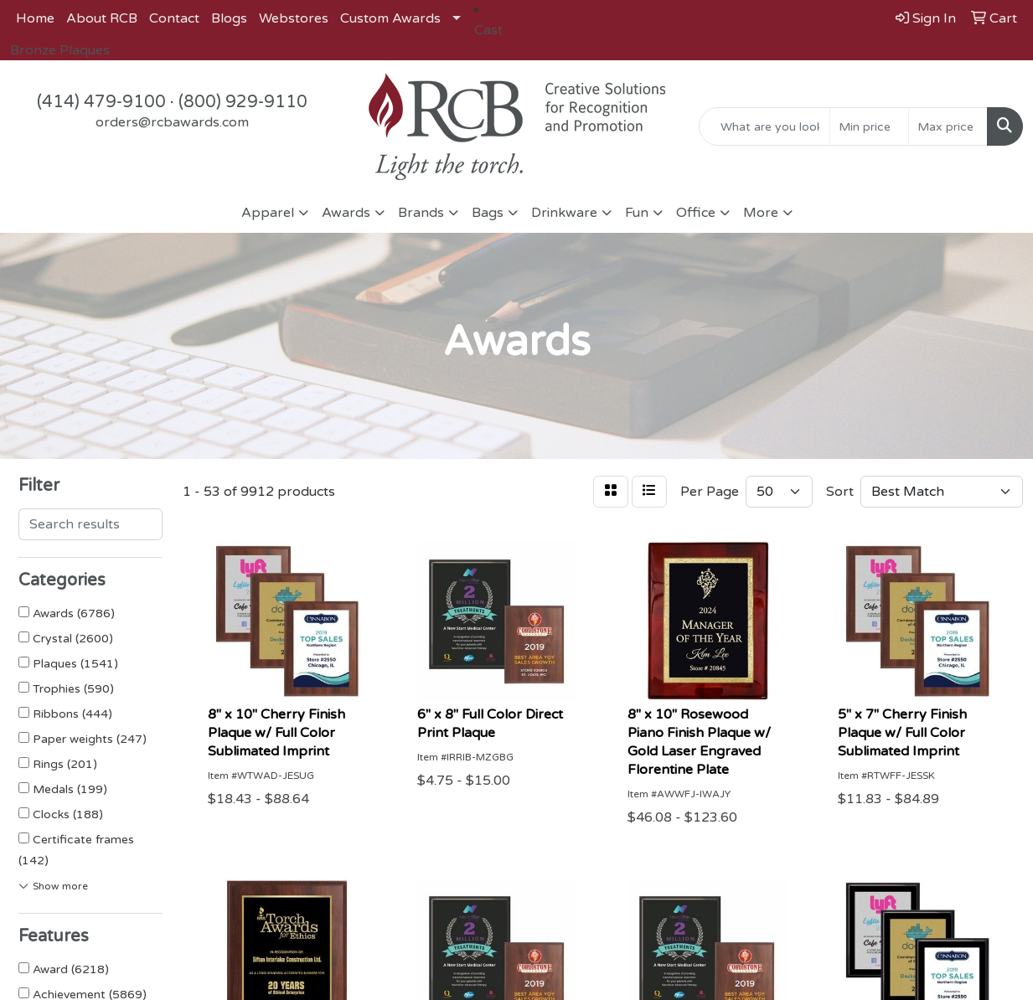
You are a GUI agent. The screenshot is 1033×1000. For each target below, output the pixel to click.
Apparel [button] (267, 212)
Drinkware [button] (564, 212)
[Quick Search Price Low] (869, 126)
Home (35, 18)
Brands (421, 212)
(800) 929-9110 (242, 102)
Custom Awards (390, 18)
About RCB (101, 18)
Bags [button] (488, 212)
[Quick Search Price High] (948, 126)
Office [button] (695, 212)
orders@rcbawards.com (172, 122)
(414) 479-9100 (101, 102)
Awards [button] (346, 212)
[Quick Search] (764, 126)
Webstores (293, 18)
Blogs (229, 18)
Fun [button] (636, 212)
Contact (174, 18)
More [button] (760, 212)
